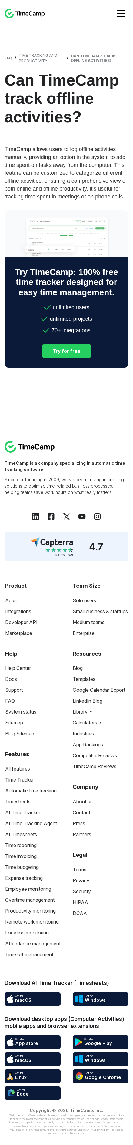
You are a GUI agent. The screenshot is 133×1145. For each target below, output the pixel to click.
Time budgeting (22, 867)
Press (79, 823)
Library (80, 712)
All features (17, 769)
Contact (81, 812)
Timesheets (18, 802)
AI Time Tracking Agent (31, 823)
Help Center (18, 668)
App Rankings (88, 744)
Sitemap (14, 723)
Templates (84, 679)
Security (82, 891)
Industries (83, 734)
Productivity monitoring (30, 911)
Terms (79, 869)
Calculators (85, 723)
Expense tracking (24, 878)
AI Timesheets (21, 834)
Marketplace (18, 633)
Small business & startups (100, 611)
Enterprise (84, 633)
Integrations (18, 611)
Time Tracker (19, 780)
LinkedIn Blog (87, 701)
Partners (82, 834)
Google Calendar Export (99, 690)
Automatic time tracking (31, 791)
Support (14, 690)
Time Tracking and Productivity (38, 58)
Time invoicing (21, 856)
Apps (11, 600)
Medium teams (89, 622)
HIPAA (80, 902)
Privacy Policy (99, 1129)
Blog (78, 668)
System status (20, 712)
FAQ (8, 58)
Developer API (21, 622)
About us (83, 802)
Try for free (67, 351)
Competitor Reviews (95, 755)
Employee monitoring (28, 889)
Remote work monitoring (32, 922)
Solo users (84, 600)
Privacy (81, 880)
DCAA (80, 913)
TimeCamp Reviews (94, 766)
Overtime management (30, 900)
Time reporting (21, 845)
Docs (11, 679)
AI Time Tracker (22, 812)
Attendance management (33, 944)
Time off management (29, 954)
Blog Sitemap (19, 734)
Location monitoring (27, 933)
